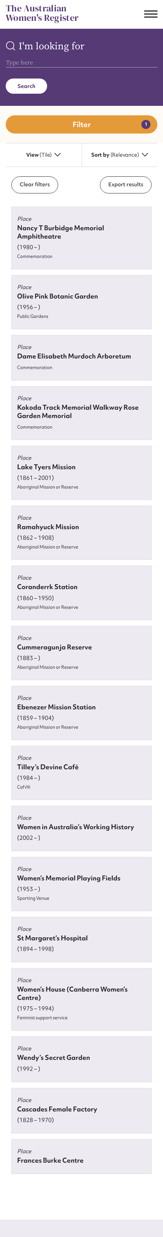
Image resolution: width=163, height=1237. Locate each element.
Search (26, 86)
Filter (82, 124)
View (43, 154)
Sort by (119, 154)
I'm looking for (51, 46)
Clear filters (35, 184)
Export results (125, 184)
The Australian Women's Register (42, 13)
